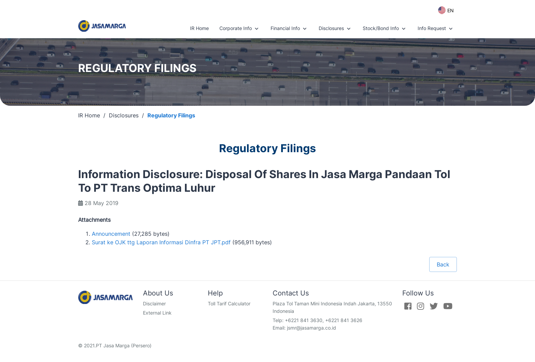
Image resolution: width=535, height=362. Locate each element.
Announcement (111, 233)
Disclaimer (154, 303)
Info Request (436, 28)
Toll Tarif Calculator (229, 303)
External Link (157, 313)
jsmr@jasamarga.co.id (311, 328)
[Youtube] (447, 306)
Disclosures (335, 28)
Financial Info (289, 28)
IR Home (199, 28)
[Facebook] (408, 306)
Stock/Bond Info (385, 28)
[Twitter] (434, 306)
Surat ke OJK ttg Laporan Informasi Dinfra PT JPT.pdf (161, 242)
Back (443, 264)
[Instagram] (420, 306)
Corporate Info (239, 28)
